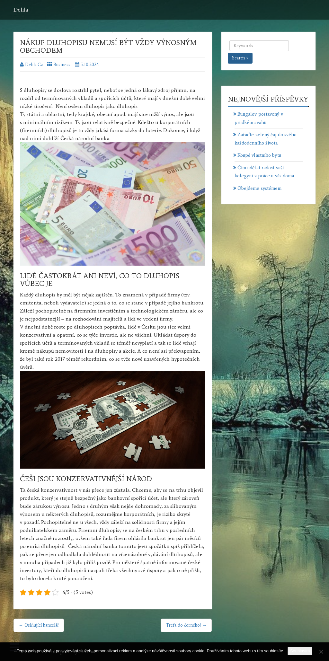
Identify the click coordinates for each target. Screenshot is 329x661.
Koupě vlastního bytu (259, 155)
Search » (240, 58)
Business (61, 64)
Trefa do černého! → (186, 625)
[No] (321, 651)
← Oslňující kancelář (39, 625)
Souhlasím (300, 650)
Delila (20, 9)
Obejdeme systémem (259, 188)
